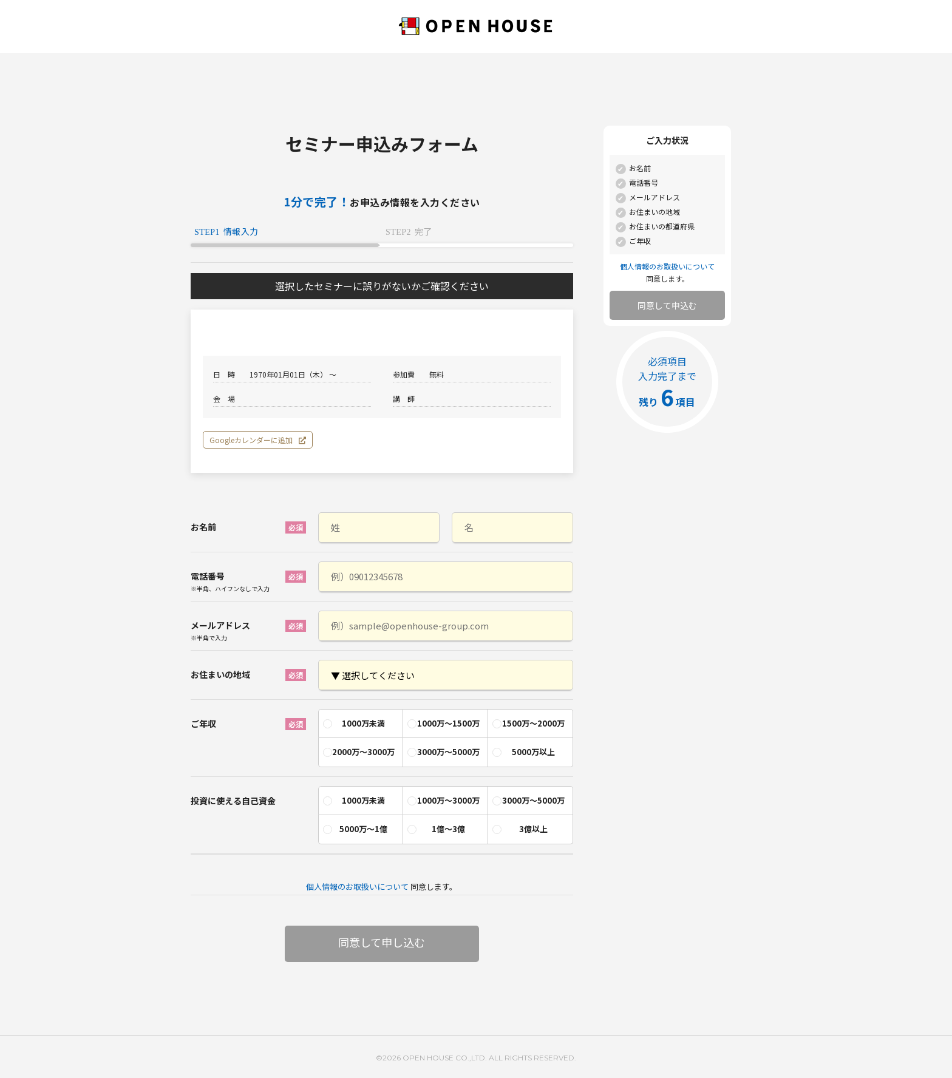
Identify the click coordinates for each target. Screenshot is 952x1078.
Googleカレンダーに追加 (257, 440)
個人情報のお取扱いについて (357, 886)
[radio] (360, 723)
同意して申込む (667, 305)
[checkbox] (445, 735)
